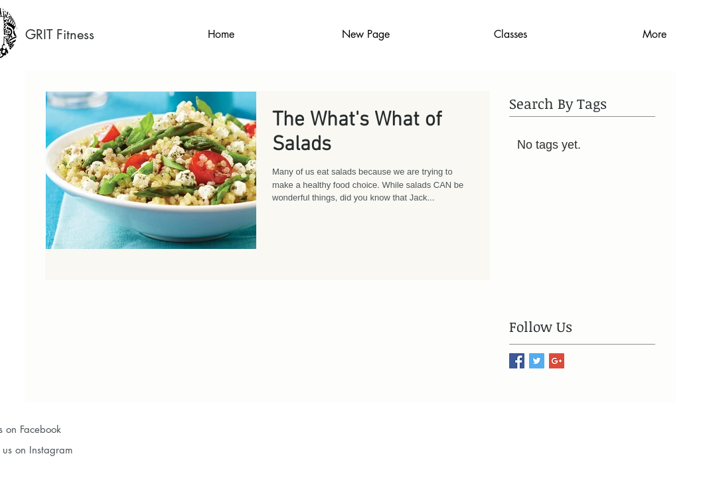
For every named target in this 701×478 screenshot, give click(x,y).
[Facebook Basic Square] (516, 360)
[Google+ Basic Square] (556, 360)
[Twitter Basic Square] (536, 360)
